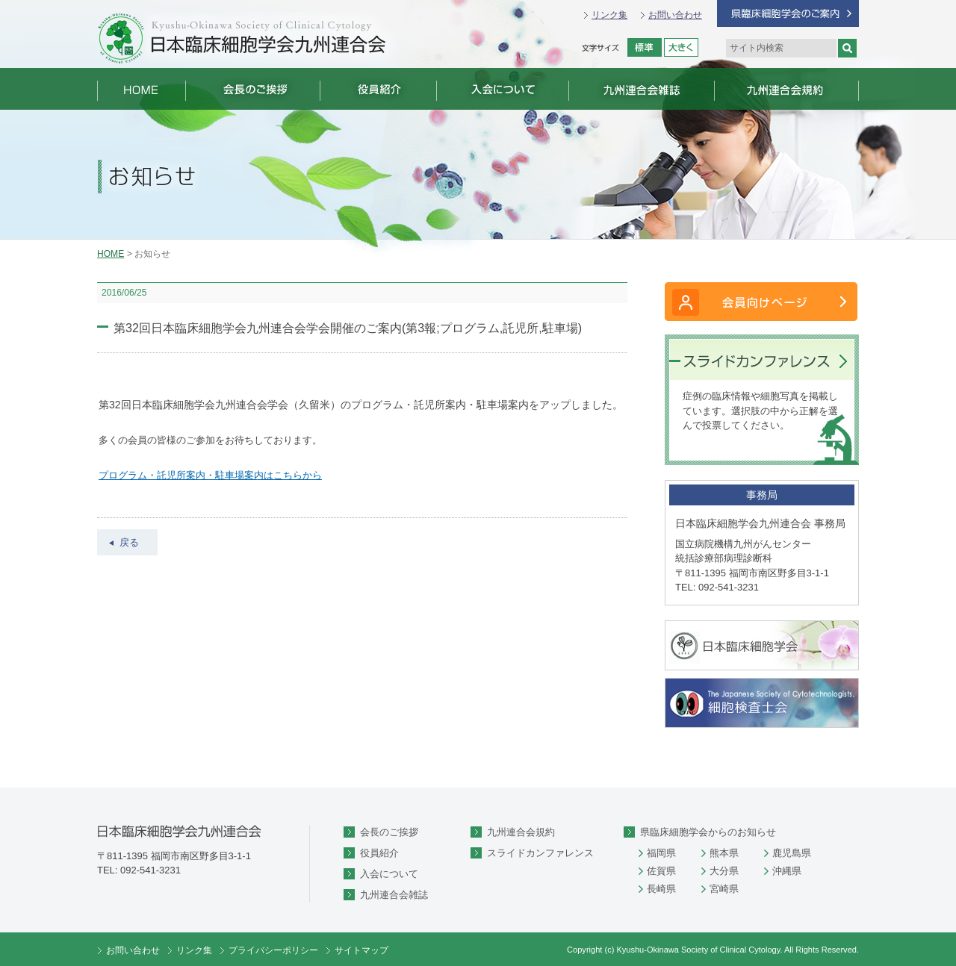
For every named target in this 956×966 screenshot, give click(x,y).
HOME (110, 254)
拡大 (681, 47)
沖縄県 (786, 870)
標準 (644, 47)
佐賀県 (661, 870)
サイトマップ (361, 950)
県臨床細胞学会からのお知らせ (708, 832)
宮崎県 (724, 888)
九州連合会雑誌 (394, 894)
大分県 (724, 870)
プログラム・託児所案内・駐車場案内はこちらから (210, 475)
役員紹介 (379, 853)
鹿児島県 (791, 853)
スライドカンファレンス (540, 853)
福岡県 (661, 853)
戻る (129, 542)
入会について (389, 873)
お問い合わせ (675, 15)
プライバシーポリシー (273, 950)
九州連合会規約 (521, 832)
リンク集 (609, 15)
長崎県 (661, 888)
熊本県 (724, 853)
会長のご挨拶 (389, 832)
